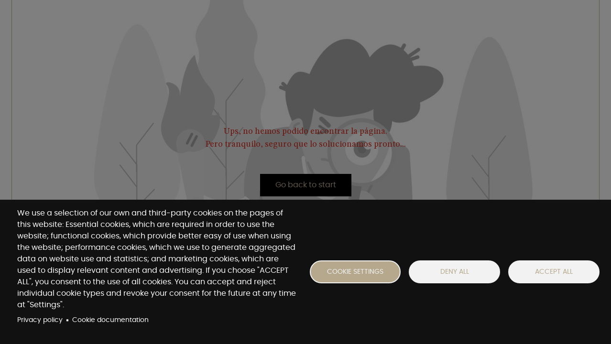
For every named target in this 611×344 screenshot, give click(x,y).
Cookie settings (355, 272)
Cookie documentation (110, 320)
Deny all (454, 272)
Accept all (554, 272)
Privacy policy (40, 320)
